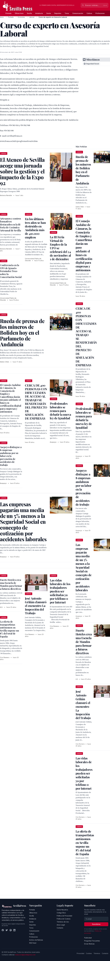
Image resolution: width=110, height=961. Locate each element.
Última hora (19, 13)
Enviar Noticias (89, 944)
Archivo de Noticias (36, 940)
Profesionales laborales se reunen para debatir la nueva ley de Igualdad (60, 410)
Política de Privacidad (64, 916)
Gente (48, 13)
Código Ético (61, 913)
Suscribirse (96, 924)
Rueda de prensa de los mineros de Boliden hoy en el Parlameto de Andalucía (83, 170)
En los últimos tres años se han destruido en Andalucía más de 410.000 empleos (35, 228)
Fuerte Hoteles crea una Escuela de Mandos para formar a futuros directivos (11, 584)
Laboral (31, 17)
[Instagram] (10, 930)
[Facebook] (3, 930)
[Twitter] (7, 930)
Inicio (2, 17)
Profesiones (100, 13)
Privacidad (80, 953)
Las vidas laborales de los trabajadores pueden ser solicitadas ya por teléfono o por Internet (60, 591)
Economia (21, 17)
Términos (97, 953)
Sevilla (29, 13)
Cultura (89, 13)
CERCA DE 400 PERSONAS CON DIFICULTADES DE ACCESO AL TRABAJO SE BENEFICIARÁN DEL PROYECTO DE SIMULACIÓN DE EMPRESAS (36, 401)
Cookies (89, 953)
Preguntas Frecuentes (92, 941)
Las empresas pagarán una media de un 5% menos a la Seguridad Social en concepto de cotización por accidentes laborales (83, 567)
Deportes (57, 13)
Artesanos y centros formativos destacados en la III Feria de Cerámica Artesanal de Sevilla (10, 224)
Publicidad (88, 938)
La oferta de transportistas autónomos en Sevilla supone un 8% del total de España (9, 629)
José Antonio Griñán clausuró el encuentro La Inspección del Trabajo (36, 605)
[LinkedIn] (14, 930)
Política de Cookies (63, 919)
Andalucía (39, 13)
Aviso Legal (61, 925)
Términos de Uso (63, 922)
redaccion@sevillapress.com (25, 955)
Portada (8, 13)
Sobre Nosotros (62, 910)
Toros (67, 13)
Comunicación (77, 13)
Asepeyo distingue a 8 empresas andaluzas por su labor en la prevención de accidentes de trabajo (11, 455)
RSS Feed (32, 943)
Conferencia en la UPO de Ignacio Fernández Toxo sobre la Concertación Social (11, 271)
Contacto (60, 928)
